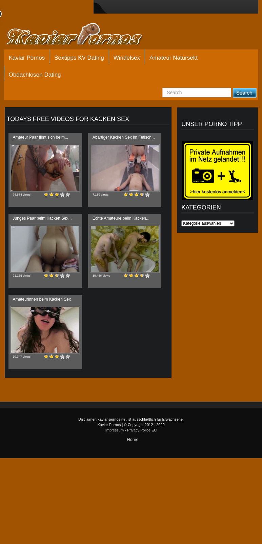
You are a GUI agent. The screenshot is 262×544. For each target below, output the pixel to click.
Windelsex (127, 58)
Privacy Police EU (142, 430)
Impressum (114, 430)
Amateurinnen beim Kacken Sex (42, 299)
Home (133, 439)
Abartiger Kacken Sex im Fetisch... (124, 137)
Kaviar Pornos (27, 58)
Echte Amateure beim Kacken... (121, 218)
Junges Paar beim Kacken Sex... (42, 218)
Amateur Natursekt (173, 58)
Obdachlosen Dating (35, 75)
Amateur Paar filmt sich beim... (40, 137)
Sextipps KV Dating (79, 58)
